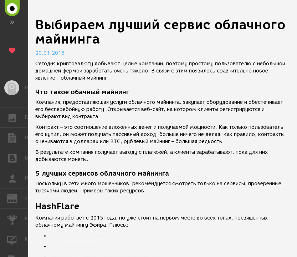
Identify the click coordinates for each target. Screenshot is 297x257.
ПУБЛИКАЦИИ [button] (16, 138)
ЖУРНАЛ (16, 198)
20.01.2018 (50, 53)
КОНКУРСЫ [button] (16, 219)
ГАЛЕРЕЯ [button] (16, 117)
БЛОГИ (16, 157)
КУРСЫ (16, 238)
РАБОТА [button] (16, 178)
